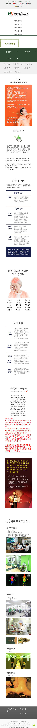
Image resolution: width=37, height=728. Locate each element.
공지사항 (20, 1)
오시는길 (23, 714)
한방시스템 (18, 28)
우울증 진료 (26, 68)
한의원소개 (18, 21)
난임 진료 (29, 64)
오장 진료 (17, 72)
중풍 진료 (7, 64)
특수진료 (27, 52)
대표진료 (9, 59)
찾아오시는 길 (26, 1)
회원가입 (14, 1)
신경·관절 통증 (18, 64)
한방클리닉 (18, 24)
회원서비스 (18, 34)
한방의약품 (18, 31)
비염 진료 (16, 68)
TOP (33, 725)
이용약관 (23, 709)
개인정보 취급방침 (11, 710)
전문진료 (9, 52)
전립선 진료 (7, 72)
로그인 (8, 1)
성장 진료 (7, 68)
